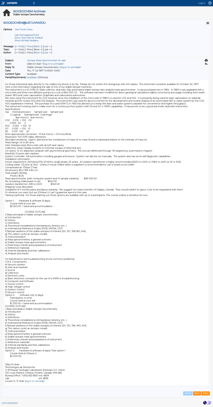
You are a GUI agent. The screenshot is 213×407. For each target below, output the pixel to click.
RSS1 (197, 393)
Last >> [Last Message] (47, 46)
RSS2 (206, 393)
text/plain (32, 77)
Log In (201, 3)
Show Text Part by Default (29, 37)
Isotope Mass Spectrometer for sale (46, 60)
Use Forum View (24, 29)
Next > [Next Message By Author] (37, 52)
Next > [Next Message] (37, 46)
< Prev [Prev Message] (28, 46)
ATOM (187, 393)
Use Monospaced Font (27, 35)
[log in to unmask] (53, 63)
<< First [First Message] (19, 46)
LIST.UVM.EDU (10, 403)
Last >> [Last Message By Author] (47, 52)
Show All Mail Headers (26, 40)
